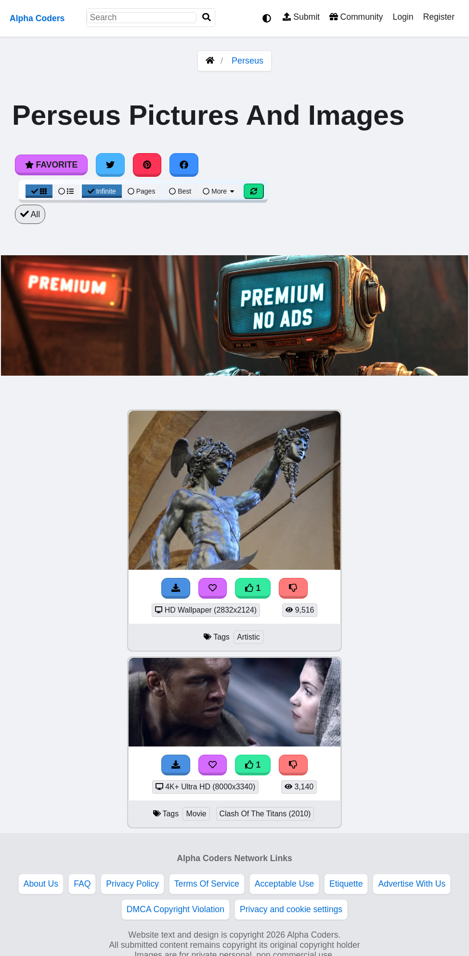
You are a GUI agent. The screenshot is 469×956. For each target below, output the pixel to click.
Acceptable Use (284, 884)
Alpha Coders (37, 18)
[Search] (206, 17)
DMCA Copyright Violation (175, 909)
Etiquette (346, 884)
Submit (301, 17)
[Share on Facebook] (183, 164)
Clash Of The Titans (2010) (265, 814)
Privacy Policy (132, 884)
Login (402, 17)
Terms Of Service (206, 884)
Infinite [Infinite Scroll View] (102, 191)
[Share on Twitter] (110, 164)
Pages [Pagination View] (142, 191)
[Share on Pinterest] (147, 164)
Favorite (51, 165)
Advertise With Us (411, 884)
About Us (41, 884)
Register (439, 17)
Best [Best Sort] (180, 191)
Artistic (248, 637)
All (30, 214)
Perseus (247, 60)
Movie (196, 814)
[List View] (65, 191)
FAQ (82, 884)
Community (356, 17)
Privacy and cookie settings (291, 909)
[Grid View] (39, 191)
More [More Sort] (219, 191)
